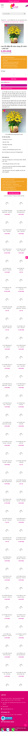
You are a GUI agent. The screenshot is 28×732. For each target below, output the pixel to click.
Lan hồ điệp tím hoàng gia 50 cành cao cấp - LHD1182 (21, 539)
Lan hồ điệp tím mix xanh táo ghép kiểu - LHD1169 (21, 655)
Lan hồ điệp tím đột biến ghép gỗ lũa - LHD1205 (21, 212)
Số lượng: (3, 71)
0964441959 (16, 1)
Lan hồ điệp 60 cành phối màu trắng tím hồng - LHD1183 (7, 539)
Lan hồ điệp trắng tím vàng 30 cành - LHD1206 (21, 385)
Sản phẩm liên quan (14, 193)
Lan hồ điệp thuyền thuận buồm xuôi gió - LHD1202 (7, 424)
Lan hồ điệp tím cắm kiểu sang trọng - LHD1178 (7, 578)
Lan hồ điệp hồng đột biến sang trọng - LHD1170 (7, 655)
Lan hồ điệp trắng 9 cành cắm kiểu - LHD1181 (7, 558)
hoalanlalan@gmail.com (7, 708)
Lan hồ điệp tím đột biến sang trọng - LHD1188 (7, 501)
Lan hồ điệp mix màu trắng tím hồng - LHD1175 (21, 597)
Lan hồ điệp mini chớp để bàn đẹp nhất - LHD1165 (21, 674)
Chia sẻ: (3, 82)
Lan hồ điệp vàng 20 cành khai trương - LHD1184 (21, 520)
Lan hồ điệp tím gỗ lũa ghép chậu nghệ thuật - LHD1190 (7, 481)
